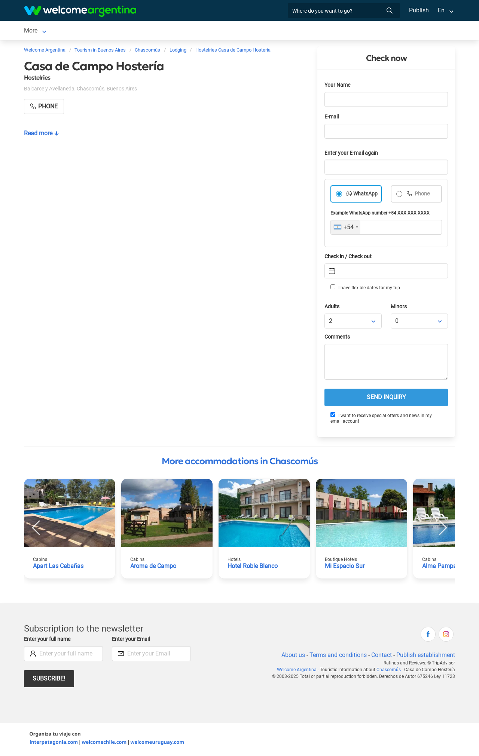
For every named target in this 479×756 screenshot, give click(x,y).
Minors (399, 308)
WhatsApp (365, 195)
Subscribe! (49, 680)
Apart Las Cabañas (58, 567)
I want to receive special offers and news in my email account (380, 419)
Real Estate (264, 31)
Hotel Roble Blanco (253, 567)
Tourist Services (136, 31)
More (340, 31)
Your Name (337, 86)
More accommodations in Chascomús (240, 462)
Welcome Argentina (299, 671)
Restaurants (182, 31)
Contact (380, 656)
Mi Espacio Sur (345, 567)
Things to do (224, 31)
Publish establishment (425, 656)
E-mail (332, 118)
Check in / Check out (349, 258)
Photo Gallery (306, 31)
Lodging (80, 31)
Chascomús (40, 31)
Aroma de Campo (153, 567)
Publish (419, 10)
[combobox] (345, 229)
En (441, 10)
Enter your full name (48, 641)
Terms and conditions (337, 656)
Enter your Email (132, 641)
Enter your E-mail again (352, 154)
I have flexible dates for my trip (364, 289)
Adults (332, 308)
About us (292, 656)
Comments (337, 338)
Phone (422, 195)
